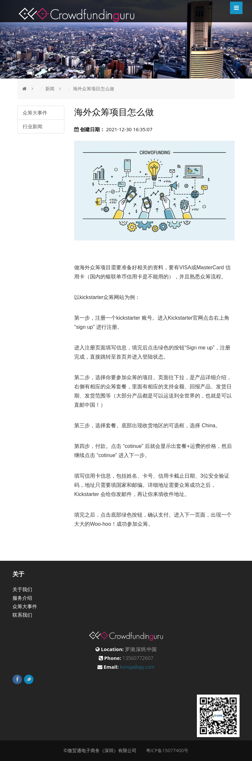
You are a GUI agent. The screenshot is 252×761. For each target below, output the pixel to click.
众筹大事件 (35, 112)
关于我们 (22, 589)
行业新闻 (32, 126)
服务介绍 (22, 597)
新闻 (49, 88)
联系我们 (22, 614)
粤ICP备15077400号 (167, 750)
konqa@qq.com (137, 667)
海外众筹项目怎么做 (93, 88)
